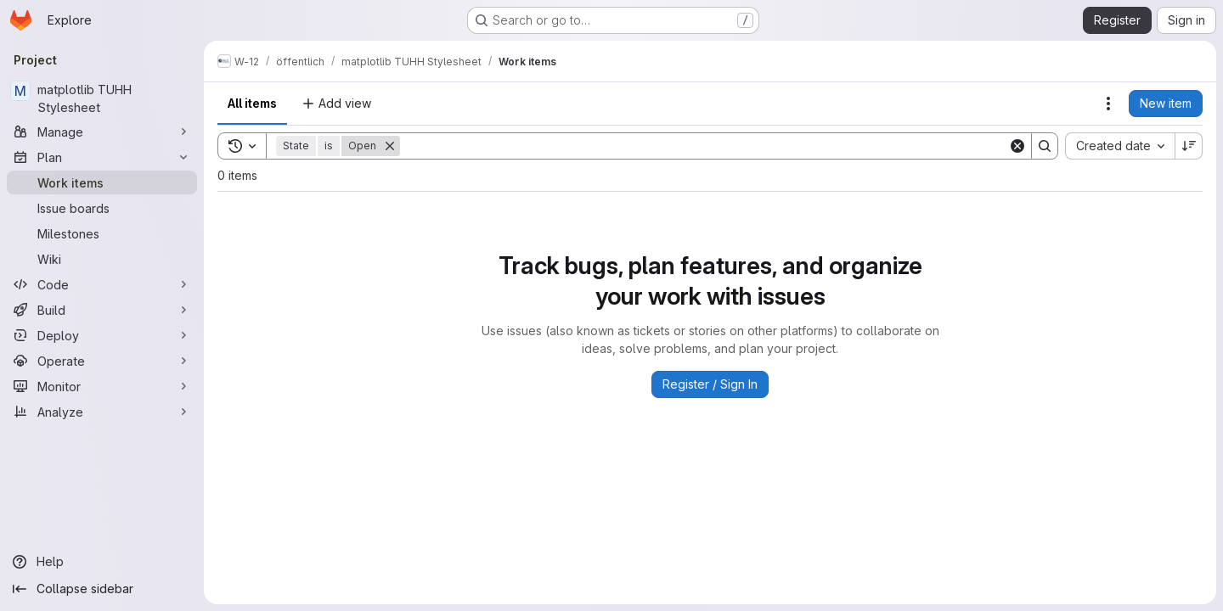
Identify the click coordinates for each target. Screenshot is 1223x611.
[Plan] (102, 157)
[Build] (102, 310)
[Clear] (1017, 146)
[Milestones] (102, 233)
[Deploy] (102, 335)
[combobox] (1120, 146)
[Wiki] (102, 259)
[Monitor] (102, 386)
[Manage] (102, 131)
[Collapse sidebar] (102, 589)
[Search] (704, 146)
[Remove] (390, 146)
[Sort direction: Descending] (1189, 146)
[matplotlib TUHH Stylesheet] (102, 98)
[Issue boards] (102, 208)
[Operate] (102, 361)
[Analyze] (102, 411)
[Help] (102, 562)
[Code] (102, 284)
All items (252, 103)
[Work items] (102, 182)
